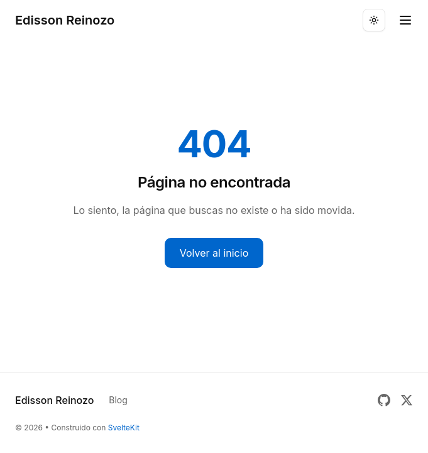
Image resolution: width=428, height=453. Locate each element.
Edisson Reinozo (64, 20)
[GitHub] (384, 400)
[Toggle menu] (405, 20)
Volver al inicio (214, 253)
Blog (118, 399)
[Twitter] (406, 400)
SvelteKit (124, 427)
